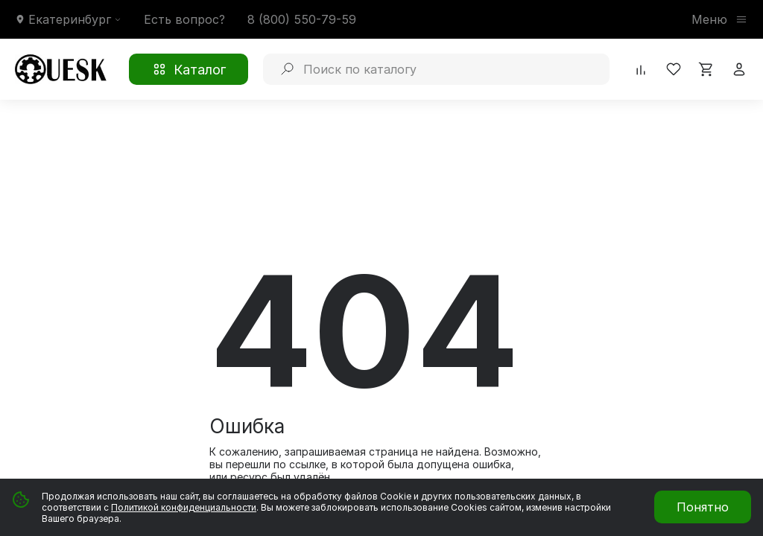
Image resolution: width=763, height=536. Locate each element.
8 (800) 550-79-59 (301, 19)
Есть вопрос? (184, 19)
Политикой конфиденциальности (183, 507)
